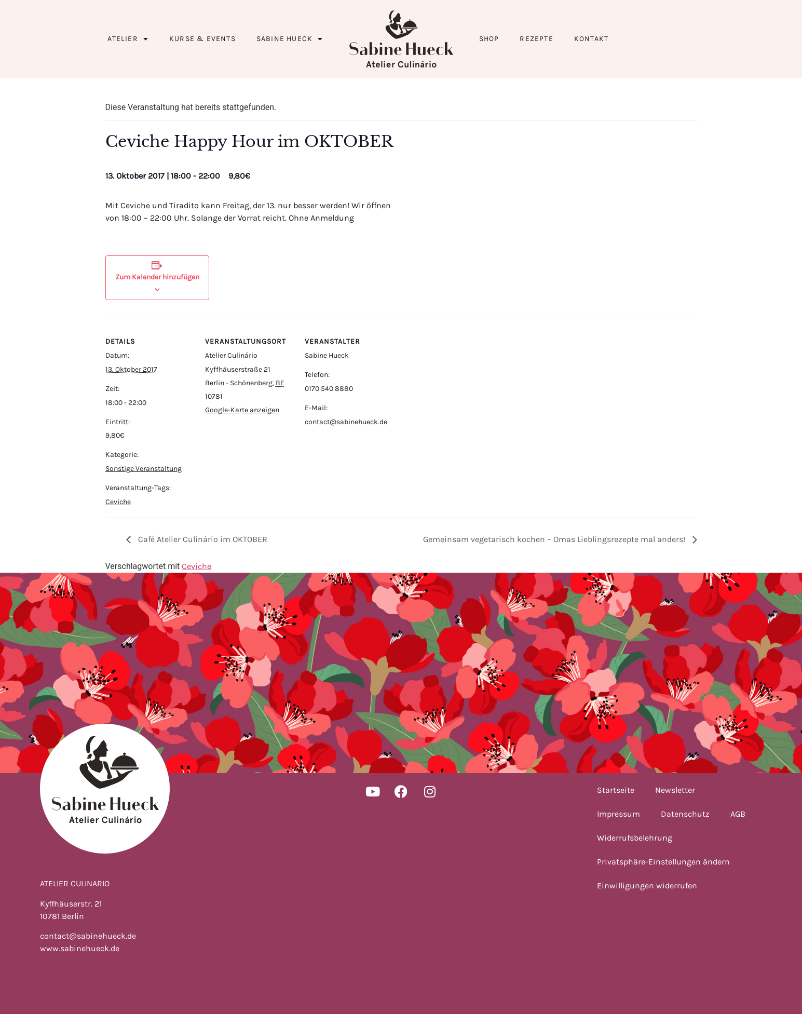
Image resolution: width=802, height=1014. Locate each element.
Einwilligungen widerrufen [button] (647, 885)
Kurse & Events (202, 38)
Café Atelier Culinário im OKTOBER (201, 539)
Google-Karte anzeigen (242, 409)
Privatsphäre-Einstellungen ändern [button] (663, 862)
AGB (737, 814)
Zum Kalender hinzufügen (157, 277)
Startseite (615, 790)
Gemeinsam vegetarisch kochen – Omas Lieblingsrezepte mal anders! (555, 539)
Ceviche (118, 501)
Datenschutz (685, 814)
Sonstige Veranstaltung (143, 468)
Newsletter (675, 790)
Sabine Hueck (289, 39)
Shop (489, 38)
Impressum (618, 814)
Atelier (127, 39)
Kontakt (591, 38)
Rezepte (536, 38)
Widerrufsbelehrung (634, 838)
